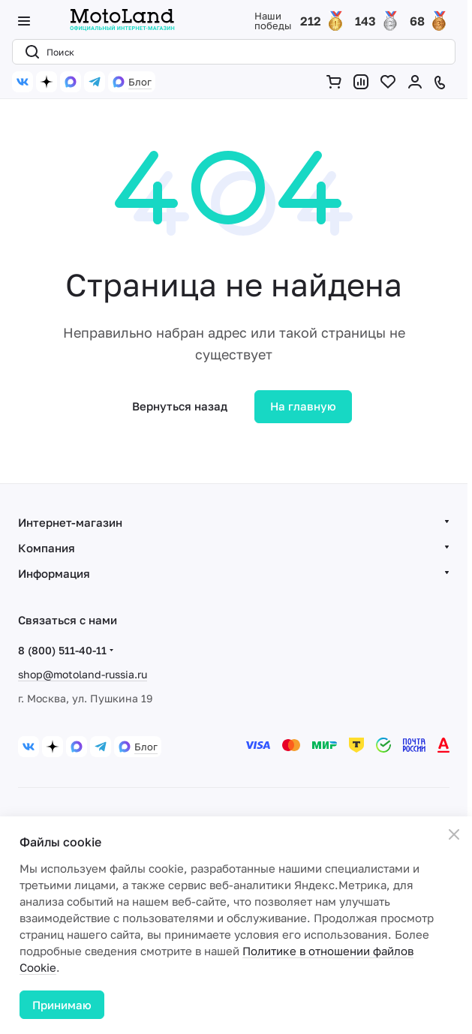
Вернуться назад (179, 406)
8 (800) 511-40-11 (62, 650)
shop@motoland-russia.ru (82, 674)
